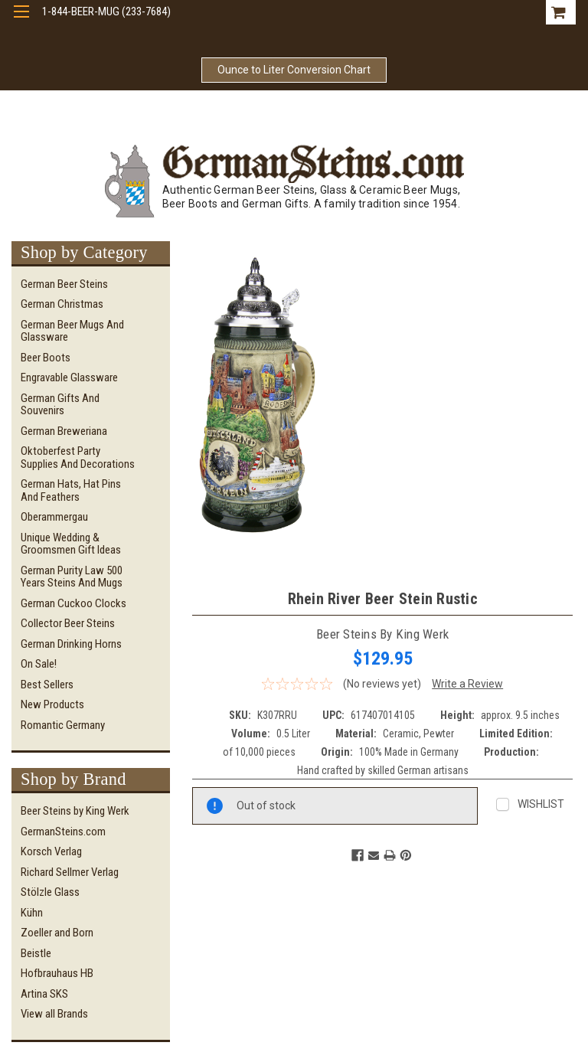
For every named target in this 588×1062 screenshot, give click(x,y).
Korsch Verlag (51, 851)
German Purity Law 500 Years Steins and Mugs (71, 577)
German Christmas (62, 304)
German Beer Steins (64, 284)
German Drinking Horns (71, 644)
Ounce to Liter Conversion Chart (294, 70)
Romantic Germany (63, 725)
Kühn (32, 913)
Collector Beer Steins (68, 623)
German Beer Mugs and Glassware (72, 331)
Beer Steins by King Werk (75, 811)
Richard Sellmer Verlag (70, 872)
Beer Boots (45, 357)
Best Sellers (47, 684)
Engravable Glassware (69, 377)
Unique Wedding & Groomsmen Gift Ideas (71, 544)
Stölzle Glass (50, 892)
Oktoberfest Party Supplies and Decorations (78, 457)
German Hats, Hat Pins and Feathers (71, 490)
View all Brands (54, 1014)
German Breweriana (64, 431)
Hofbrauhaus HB (57, 973)
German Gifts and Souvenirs (60, 404)
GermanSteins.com (63, 831)
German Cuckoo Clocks (73, 603)
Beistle (36, 953)
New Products (52, 704)
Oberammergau (54, 517)
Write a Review (467, 684)
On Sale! (39, 664)
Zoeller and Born (57, 932)
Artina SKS (44, 994)
